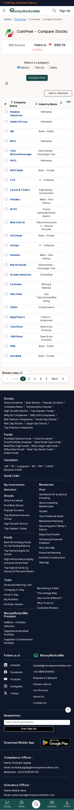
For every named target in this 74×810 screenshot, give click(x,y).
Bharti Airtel (17, 222)
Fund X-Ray (11, 594)
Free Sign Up (28, 728)
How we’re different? (49, 597)
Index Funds (11, 452)
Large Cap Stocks (36, 423)
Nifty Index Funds (14, 449)
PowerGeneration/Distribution (46, 213)
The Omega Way (47, 593)
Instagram (13, 686)
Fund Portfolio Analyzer (18, 442)
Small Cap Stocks (46, 419)
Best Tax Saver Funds (40, 449)
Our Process (40, 690)
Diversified (46, 274)
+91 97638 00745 (27, 771)
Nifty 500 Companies (42, 415)
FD (13, 466)
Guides (43, 511)
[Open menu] (4, 11)
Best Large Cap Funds (45, 445)
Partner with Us (42, 684)
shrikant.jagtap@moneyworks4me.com (34, 767)
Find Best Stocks (14, 505)
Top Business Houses (39, 406)
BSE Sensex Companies (18, 419)
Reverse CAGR (13, 469)
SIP (6, 466)
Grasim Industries (20, 274)
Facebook (13, 672)
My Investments (14, 484)
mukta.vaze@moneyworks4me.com (32, 794)
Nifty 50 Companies (15, 415)
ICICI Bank (16, 235)
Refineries (46, 112)
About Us (38, 696)
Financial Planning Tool (18, 584)
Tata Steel (16, 326)
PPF (40, 466)
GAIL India (16, 294)
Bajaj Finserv (17, 317)
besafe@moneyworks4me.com (52, 665)
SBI (12, 131)
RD (33, 466)
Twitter (11, 693)
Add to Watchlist (58, 93)
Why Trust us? (45, 602)
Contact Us (40, 702)
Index (52, 67)
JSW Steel (16, 336)
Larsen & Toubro (20, 190)
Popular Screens (53, 402)
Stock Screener (13, 402)
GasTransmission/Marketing (46, 297)
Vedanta (15, 255)
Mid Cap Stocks (13, 423)
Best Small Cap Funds (48, 442)
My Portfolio (11, 599)
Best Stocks (33, 402)
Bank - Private (46, 170)
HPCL (13, 160)
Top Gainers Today (42, 410)
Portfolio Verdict (13, 604)
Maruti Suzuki (18, 265)
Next (55, 378)
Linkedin (12, 665)
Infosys (14, 245)
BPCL (13, 141)
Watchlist (10, 489)
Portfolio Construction (52, 557)
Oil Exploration (46, 307)
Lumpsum (23, 466)
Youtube (12, 679)
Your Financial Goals (51, 516)
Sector (38, 67)
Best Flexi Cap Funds (16, 445)
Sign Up (65, 10)
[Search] (36, 804)
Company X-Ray (14, 589)
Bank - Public (46, 131)
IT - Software (46, 180)
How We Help (47, 547)
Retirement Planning (51, 521)
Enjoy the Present (49, 534)
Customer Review (47, 607)
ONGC (13, 307)
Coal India (16, 284)
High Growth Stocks (16, 410)
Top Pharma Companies (18, 427)
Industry (23, 67)
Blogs (42, 489)
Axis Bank (15, 356)
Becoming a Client (48, 588)
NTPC (13, 209)
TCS (12, 180)
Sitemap (44, 562)
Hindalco (15, 199)
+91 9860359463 (43, 671)
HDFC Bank (16, 170)
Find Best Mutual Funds (17, 438)
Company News (13, 406)
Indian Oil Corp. (19, 121)
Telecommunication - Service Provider (46, 226)
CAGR (49, 466)
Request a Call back (45, 677)
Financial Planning (50, 552)
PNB (12, 346)
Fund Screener (43, 438)
